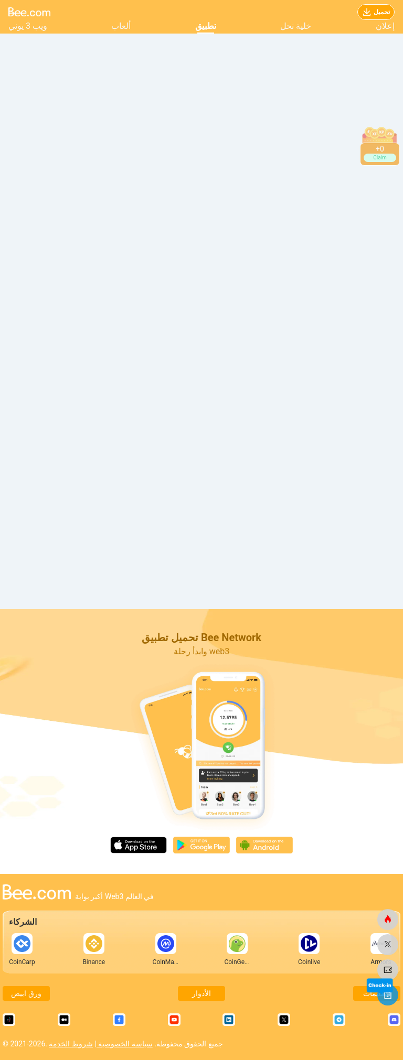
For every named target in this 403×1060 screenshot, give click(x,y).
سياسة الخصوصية (125, 1044)
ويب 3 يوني (27, 26)
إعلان (385, 26)
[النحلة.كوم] (387, 919)
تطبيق (205, 26)
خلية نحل (295, 26)
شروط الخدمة (70, 1044)
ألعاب (121, 26)
